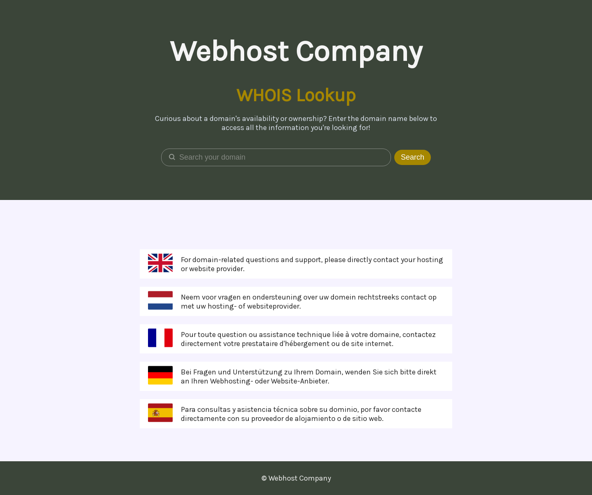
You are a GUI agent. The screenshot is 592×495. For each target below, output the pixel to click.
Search (412, 157)
